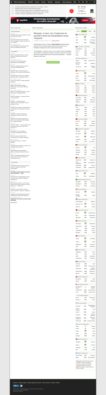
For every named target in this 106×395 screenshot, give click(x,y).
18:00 (85, 53)
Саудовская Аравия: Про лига (84, 179)
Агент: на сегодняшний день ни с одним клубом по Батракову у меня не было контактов (19, 56)
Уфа (94, 48)
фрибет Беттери (80, 367)
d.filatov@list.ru (26, 390)
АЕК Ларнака (92, 297)
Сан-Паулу (78, 263)
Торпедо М (92, 53)
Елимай (93, 326)
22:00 (85, 80)
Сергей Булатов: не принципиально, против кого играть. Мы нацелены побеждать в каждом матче (20, 178)
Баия (94, 263)
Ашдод (77, 357)
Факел (77, 55)
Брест (94, 111)
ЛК (86, 2)
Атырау (77, 331)
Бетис (77, 78)
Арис (94, 254)
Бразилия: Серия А (81, 261)
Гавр (94, 107)
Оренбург (93, 37)
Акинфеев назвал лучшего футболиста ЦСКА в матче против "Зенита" (21, 35)
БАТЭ (77, 215)
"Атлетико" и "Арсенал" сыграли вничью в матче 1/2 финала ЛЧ (29, 13)
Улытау (77, 326)
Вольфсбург (92, 101)
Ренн (94, 115)
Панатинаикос (79, 258)
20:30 (85, 101)
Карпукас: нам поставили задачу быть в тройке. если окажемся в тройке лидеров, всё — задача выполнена (20, 120)
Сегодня (84, 31)
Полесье (93, 204)
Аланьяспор (92, 160)
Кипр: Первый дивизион (82, 295)
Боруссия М (78, 99)
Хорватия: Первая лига (82, 276)
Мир (75, 2)
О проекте (15, 382)
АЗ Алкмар (78, 139)
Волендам (78, 131)
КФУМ (93, 232)
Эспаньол (78, 80)
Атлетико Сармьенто (92, 315)
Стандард (93, 150)
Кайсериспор (78, 165)
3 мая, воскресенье (15, 31)
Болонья (77, 85)
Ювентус (77, 90)
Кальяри (93, 85)
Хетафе (77, 76)
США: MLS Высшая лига (82, 284)
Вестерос (93, 341)
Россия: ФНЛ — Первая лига (83, 46)
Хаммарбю (78, 341)
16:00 (85, 51)
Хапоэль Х (93, 355)
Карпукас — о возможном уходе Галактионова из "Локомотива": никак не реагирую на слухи (20, 103)
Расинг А (77, 312)
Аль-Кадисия (78, 183)
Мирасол (77, 273)
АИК (94, 347)
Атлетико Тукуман (91, 320)
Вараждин (93, 281)
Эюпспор (93, 165)
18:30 (85, 99)
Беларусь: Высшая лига (82, 210)
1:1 (85, 201)
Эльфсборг (78, 347)
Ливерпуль (92, 63)
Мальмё (77, 345)
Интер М (77, 92)
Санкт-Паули (78, 97)
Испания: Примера (81, 70)
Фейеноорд (92, 136)
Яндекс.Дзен (15, 391)
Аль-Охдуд (92, 185)
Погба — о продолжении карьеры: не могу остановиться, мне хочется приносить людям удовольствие (20, 157)
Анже (94, 113)
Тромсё (93, 228)
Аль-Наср (93, 183)
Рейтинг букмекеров (20, 2)
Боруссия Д (92, 99)
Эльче (93, 73)
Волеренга (78, 232)
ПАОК (77, 256)
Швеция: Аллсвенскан (82, 339)
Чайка (77, 53)
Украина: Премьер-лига (82, 199)
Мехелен (77, 147)
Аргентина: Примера (81, 303)
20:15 (85, 154)
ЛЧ (79, 2)
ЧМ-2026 (30, 2)
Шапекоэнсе (78, 268)
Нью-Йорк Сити (79, 290)
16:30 (85, 97)
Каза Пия (78, 121)
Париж (77, 111)
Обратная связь (22, 382)
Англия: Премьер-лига (82, 58)
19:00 (85, 90)
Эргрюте (93, 349)
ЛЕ (83, 2)
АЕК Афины (92, 258)
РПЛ (14, 33)
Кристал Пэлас (92, 60)
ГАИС (77, 349)
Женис (77, 333)
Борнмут (77, 60)
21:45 (85, 92)
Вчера (78, 31)
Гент (94, 147)
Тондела (93, 121)
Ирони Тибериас (91, 357)
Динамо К (78, 206)
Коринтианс (92, 273)
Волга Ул (78, 51)
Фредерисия (78, 244)
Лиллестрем (78, 223)
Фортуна (77, 136)
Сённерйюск (92, 246)
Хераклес (93, 133)
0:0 (85, 48)
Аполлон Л (78, 299)
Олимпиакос (92, 256)
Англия (43, 2)
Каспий (77, 328)
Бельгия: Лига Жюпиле (82, 144)
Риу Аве (77, 125)
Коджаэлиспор (92, 167)
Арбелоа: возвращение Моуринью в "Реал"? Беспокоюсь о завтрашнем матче (20, 92)
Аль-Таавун (92, 181)
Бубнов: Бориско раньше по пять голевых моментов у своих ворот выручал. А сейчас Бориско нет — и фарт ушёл (20, 184)
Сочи (77, 37)
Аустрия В (78, 192)
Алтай (93, 331)
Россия (37, 2)
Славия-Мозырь (91, 212)
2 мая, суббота (14, 51)
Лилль (77, 107)
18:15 (85, 109)
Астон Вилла (78, 66)
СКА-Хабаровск (79, 48)
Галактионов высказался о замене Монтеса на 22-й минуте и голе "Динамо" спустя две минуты (20, 109)
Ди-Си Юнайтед (91, 290)
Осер (77, 113)
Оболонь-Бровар (79, 201)
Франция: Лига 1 (80, 105)
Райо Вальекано (91, 76)
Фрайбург (78, 101)
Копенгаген (92, 244)
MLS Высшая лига (16, 44)
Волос (93, 252)
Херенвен (93, 131)
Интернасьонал (79, 271)
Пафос (93, 299)
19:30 (85, 42)
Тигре (94, 309)
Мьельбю (93, 345)
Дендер (77, 154)
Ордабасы (78, 335)
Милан (93, 87)
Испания (50, 2)
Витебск (77, 212)
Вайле (93, 241)
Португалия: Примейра (82, 119)
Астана (93, 328)
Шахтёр (93, 206)
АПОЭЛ (77, 297)
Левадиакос (78, 252)
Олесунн (93, 230)
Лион (77, 115)
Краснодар (83, 6)
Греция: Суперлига (81, 249)
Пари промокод (66, 2)
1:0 (85, 326)
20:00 (85, 123)
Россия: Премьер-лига (81, 13)
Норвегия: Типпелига (81, 220)
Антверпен (78, 150)
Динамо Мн (78, 217)
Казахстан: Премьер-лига (82, 324)
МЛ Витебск (92, 217)
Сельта (77, 73)
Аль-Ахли (78, 185)
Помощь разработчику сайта (34, 382)
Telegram (21, 391)
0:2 (85, 131)
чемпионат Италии (55, 40)
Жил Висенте (92, 125)
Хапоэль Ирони (79, 355)
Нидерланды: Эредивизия (83, 128)
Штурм (93, 195)
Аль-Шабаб (78, 181)
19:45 (85, 281)
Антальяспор (78, 160)
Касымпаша (78, 167)
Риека (93, 279)
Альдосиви (78, 306)
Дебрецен (93, 173)
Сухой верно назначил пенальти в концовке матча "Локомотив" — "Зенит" (31, 6)
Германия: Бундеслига (82, 95)
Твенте (93, 139)
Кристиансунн (79, 226)
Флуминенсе (92, 271)
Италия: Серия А (81, 83)
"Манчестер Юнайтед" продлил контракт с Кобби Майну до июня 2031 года (31, 10)
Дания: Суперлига (81, 235)
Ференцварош (92, 176)
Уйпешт (77, 176)
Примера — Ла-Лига (17, 59)
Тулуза (93, 109)
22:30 (85, 125)
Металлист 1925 (79, 204)
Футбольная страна (24, 388)
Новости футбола (37, 28)
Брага (77, 123)
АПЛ (14, 38)
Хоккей (57, 382)
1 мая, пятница (14, 162)
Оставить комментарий (53, 62)
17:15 (85, 76)
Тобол (93, 333)
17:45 (85, 139)
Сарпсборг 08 (92, 223)
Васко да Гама (92, 266)
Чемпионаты (15, 139)
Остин (77, 292)
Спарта (77, 141)
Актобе (93, 335)
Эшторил (93, 123)
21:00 (85, 66)
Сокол (93, 51)
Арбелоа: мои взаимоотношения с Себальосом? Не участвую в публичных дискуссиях (19, 87)
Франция (57, 2)
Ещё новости (14, 202)
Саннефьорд (78, 230)
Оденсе (77, 238)
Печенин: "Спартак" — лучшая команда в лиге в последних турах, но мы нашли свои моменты (21, 126)
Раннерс (77, 241)
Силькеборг (92, 238)
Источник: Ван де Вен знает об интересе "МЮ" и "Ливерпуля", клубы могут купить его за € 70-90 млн (20, 41)
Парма (93, 92)
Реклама (53, 382)
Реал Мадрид (92, 80)
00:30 (85, 268)
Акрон (79, 6)
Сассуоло (78, 87)
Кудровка (93, 201)
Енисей (93, 55)
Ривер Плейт (78, 320)
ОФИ (77, 254)
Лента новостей (15, 28)
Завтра (89, 31)
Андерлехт (78, 152)
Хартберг (93, 192)
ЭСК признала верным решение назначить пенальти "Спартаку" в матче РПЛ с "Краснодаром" (20, 167)
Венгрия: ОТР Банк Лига (82, 170)
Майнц (93, 97)
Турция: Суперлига (81, 157)
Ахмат (77, 42)
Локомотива (78, 279)
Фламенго (78, 266)
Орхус (77, 246)
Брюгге (93, 152)
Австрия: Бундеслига (82, 189)
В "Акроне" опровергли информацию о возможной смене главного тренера (32, 12)
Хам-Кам (93, 226)
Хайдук (77, 281)
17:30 (85, 63)
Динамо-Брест (92, 215)
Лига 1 (14, 154)
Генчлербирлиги (91, 162)
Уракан (93, 312)
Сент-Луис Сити (91, 292)
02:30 (85, 273)
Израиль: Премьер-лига (82, 353)
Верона (93, 90)
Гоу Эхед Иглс (92, 141)
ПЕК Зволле (78, 133)
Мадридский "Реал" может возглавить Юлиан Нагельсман (28, 8)
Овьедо (93, 78)
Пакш (77, 173)
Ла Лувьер (93, 154)
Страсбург (78, 109)
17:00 (85, 39)
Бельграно (78, 314)
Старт (77, 228)
